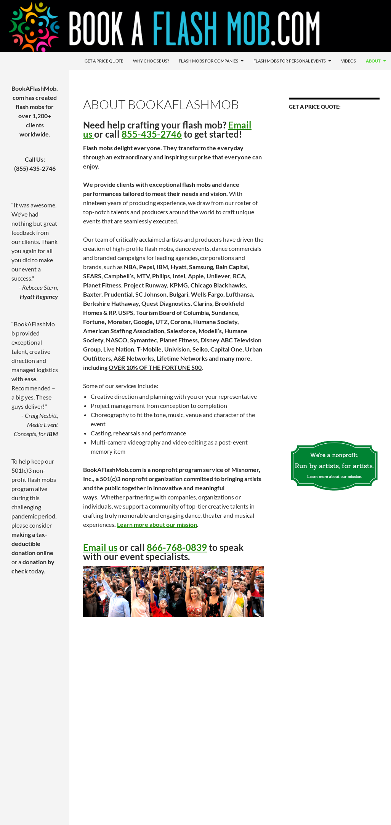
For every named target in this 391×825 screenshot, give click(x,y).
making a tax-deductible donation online (32, 543)
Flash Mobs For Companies (208, 60)
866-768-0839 (177, 547)
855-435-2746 (152, 134)
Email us (100, 547)
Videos (348, 60)
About (373, 60)
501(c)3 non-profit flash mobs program (33, 479)
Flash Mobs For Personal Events (289, 60)
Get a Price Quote (104, 60)
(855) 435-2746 (35, 168)
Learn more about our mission (157, 524)
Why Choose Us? (151, 60)
